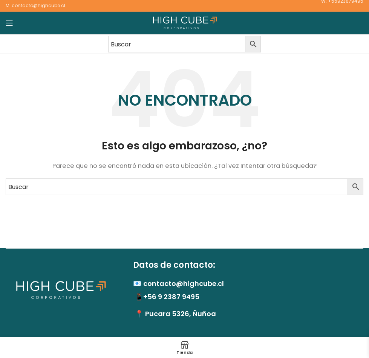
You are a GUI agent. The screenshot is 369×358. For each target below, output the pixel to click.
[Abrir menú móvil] (9, 23)
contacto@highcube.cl (38, 5)
